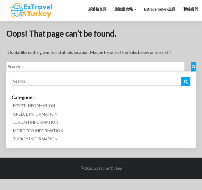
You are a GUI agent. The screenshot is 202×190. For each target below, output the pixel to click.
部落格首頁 (97, 9)
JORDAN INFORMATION (35, 122)
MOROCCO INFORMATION (38, 130)
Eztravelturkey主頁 (159, 9)
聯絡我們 (190, 9)
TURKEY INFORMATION (35, 138)
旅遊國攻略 (125, 9)
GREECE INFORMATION (35, 114)
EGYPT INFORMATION (34, 105)
